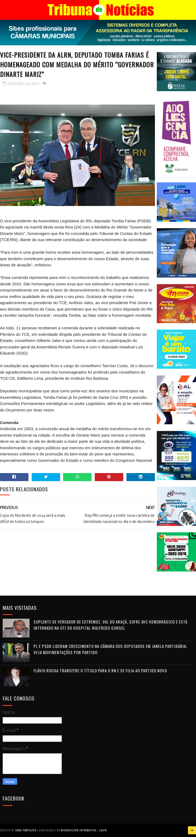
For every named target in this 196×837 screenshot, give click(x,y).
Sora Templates (25, 830)
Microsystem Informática (78, 830)
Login (103, 830)
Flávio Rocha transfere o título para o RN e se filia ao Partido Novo (100, 670)
